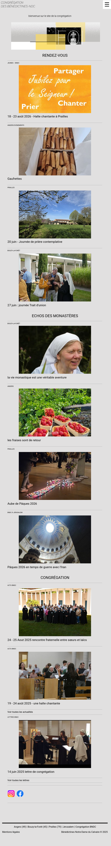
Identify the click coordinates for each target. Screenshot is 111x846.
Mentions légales (11, 832)
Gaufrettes (15, 178)
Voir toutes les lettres (18, 780)
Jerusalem (68, 826)
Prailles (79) (55, 826)
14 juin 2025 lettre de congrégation (31, 771)
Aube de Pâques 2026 (22, 503)
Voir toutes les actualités (20, 712)
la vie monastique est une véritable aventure (37, 377)
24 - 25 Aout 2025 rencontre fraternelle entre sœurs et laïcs (47, 640)
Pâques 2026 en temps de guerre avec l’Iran (37, 567)
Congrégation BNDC (85, 826)
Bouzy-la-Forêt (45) (37, 826)
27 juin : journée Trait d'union (27, 305)
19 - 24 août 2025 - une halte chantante (34, 703)
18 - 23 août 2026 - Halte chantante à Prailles (38, 116)
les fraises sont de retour (24, 440)
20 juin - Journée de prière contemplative (35, 241)
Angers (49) (20, 826)
